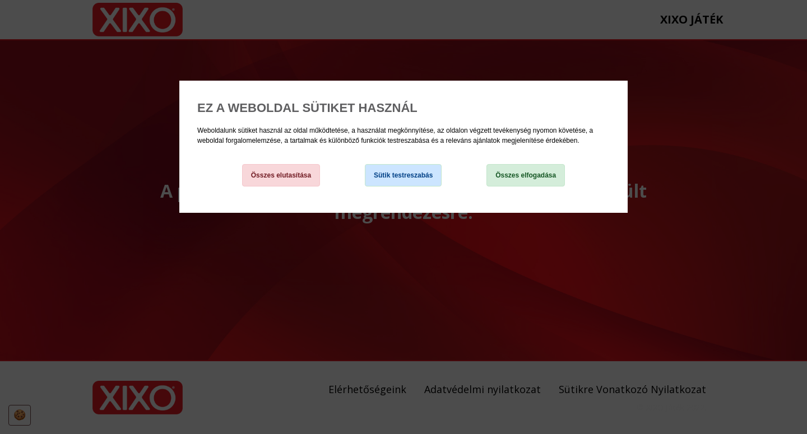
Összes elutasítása (281, 175)
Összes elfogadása (525, 175)
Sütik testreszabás (403, 175)
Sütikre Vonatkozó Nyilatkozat (241, 151)
